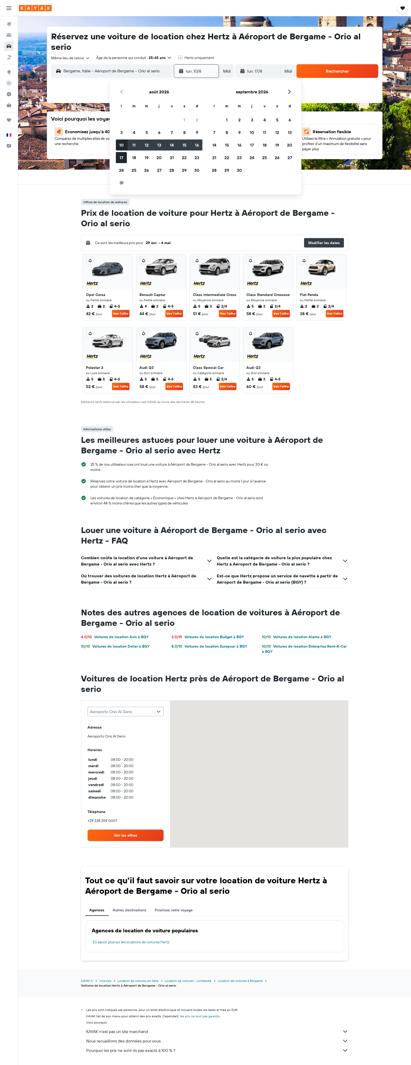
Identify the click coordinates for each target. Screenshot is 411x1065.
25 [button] (134, 170)
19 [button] (147, 157)
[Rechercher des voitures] (9, 46)
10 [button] (121, 145)
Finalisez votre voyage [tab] (174, 910)
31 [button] (121, 182)
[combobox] (70, 58)
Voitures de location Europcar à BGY (209, 646)
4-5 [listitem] (114, 306)
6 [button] (159, 132)
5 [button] (146, 132)
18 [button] (134, 157)
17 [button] (121, 157)
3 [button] (121, 132)
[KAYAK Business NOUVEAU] (9, 105)
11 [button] (134, 145)
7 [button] (172, 132)
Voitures (105, 981)
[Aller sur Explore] (9, 72)
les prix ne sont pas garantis (200, 1016)
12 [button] (147, 145)
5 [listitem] (196, 306)
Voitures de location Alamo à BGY (296, 636)
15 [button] (184, 145)
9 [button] (197, 132)
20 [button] (159, 157)
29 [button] (184, 170)
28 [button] (171, 170)
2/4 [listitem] (221, 306)
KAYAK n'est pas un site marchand (217, 1031)
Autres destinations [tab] (129, 910)
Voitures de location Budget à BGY (207, 636)
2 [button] (197, 119)
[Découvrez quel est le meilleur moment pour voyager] (9, 94)
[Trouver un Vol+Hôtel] (9, 57)
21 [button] (172, 157)
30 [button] (196, 170)
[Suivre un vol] (9, 83)
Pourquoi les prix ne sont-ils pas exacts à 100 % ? (217, 1050)
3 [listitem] (208, 306)
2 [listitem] (89, 306)
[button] (9, 8)
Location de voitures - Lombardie (188, 981)
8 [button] (184, 132)
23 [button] (196, 157)
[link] (126, 835)
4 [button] (134, 132)
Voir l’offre (120, 313)
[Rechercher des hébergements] (9, 35)
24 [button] (121, 170)
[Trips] (9, 120)
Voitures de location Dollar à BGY (115, 646)
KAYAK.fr (87, 981)
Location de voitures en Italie (138, 981)
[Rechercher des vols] (9, 24)
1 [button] (184, 119)
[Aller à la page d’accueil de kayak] (35, 8)
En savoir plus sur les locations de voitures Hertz (131, 942)
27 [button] (159, 170)
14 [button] (172, 145)
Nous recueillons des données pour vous (217, 1041)
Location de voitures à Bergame (240, 981)
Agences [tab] (96, 910)
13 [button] (159, 145)
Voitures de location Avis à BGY (115, 636)
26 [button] (146, 170)
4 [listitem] (143, 306)
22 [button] (184, 157)
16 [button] (197, 145)
